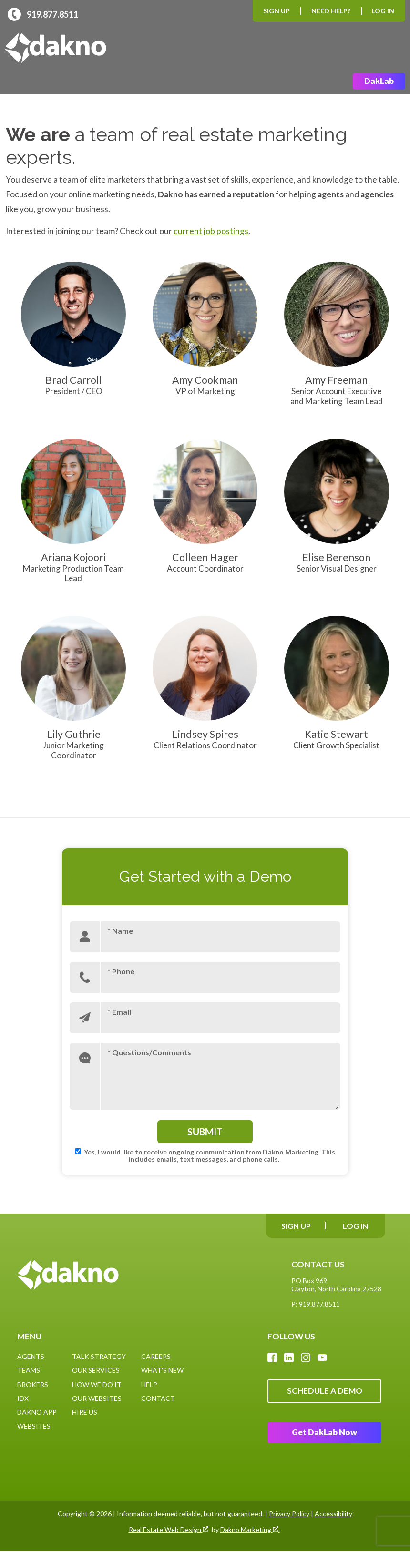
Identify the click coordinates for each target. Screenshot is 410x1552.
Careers (156, 1357)
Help (149, 1384)
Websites (34, 1426)
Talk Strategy (99, 1357)
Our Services (96, 1371)
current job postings (211, 231)
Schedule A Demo (324, 1392)
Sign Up (276, 11)
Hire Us (84, 1413)
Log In (383, 11)
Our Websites (97, 1398)
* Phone (120, 971)
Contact (158, 1398)
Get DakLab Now (325, 1434)
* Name (120, 930)
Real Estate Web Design (168, 1530)
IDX (23, 1398)
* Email (119, 1011)
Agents (30, 1357)
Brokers (32, 1384)
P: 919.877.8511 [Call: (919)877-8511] (315, 1304)
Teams (28, 1371)
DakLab (379, 81)
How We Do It (97, 1384)
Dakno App (37, 1413)
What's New (162, 1371)
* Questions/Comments (149, 1052)
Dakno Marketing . (250, 1530)
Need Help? (330, 11)
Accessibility (333, 1515)
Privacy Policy (289, 1515)
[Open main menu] (393, 48)
